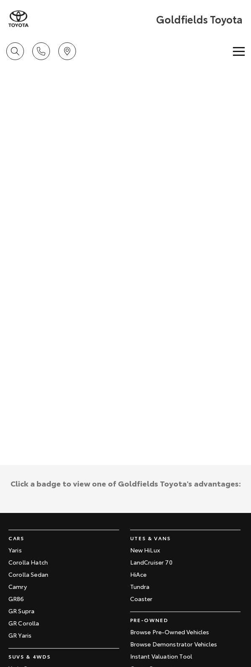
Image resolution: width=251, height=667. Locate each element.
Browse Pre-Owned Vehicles (169, 632)
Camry (17, 586)
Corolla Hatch (28, 562)
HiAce (138, 574)
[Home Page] (18, 18)
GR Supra (21, 611)
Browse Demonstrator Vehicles (173, 644)
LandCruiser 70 (151, 562)
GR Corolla (23, 623)
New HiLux (145, 550)
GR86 (16, 598)
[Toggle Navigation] (239, 51)
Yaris (15, 550)
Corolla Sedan (28, 574)
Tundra (140, 586)
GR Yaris (19, 635)
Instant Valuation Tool (161, 656)
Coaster (141, 598)
